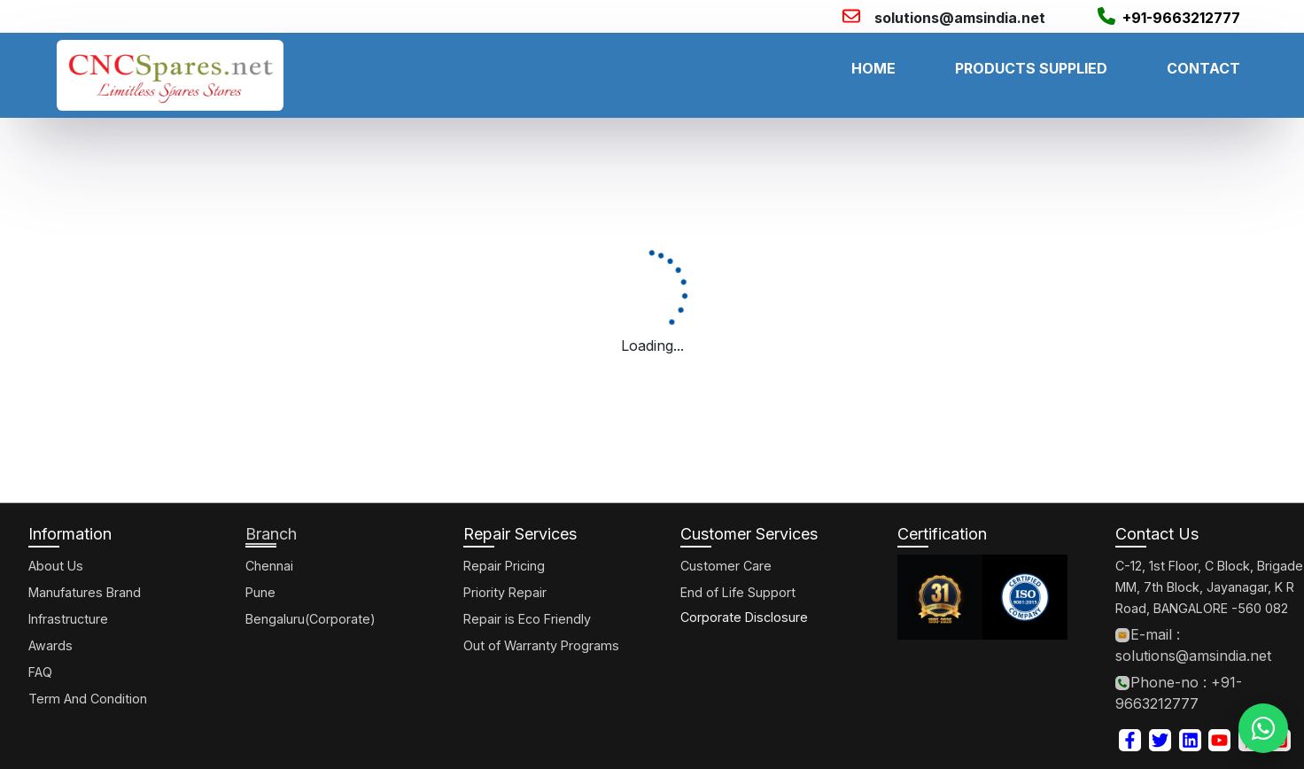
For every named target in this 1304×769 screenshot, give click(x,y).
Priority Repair (505, 592)
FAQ (40, 672)
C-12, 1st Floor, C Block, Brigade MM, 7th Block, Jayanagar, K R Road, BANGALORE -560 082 (1209, 587)
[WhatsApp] (1263, 728)
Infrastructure (68, 618)
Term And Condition (87, 698)
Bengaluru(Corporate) (310, 618)
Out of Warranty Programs (541, 645)
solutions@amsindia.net (959, 18)
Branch (271, 533)
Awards (50, 645)
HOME (873, 68)
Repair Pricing (504, 565)
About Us (55, 565)
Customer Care (726, 565)
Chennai (269, 565)
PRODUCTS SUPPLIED (1031, 68)
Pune (260, 592)
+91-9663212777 (1181, 18)
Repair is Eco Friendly (527, 618)
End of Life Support (738, 592)
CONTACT (1203, 68)
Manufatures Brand (84, 592)
